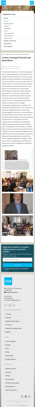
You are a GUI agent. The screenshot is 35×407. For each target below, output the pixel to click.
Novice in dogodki (10, 341)
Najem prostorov (10, 386)
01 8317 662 (9, 290)
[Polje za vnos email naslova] (17, 260)
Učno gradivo (7, 43)
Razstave (8, 345)
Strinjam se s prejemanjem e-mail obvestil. (15, 269)
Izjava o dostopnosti (11, 390)
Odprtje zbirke (7, 28)
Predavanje (6, 26)
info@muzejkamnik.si (12, 292)
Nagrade (7, 332)
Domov (3, 54)
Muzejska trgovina (10, 359)
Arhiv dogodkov (8, 46)
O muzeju (8, 314)
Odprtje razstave (8, 38)
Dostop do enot (9, 379)
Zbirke (7, 352)
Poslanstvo (8, 325)
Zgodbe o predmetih (9, 41)
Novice (5, 18)
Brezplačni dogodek (8, 23)
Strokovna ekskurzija (9, 33)
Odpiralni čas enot (10, 368)
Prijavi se (17, 265)
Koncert (6, 31)
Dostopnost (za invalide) (12, 383)
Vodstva (7, 376)
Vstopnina (8, 372)
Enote (7, 348)
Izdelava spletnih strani (12, 405)
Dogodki (6, 21)
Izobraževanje (9, 355)
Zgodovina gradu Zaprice (12, 321)
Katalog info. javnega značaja (13, 328)
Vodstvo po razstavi (8, 35)
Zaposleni (8, 317)
